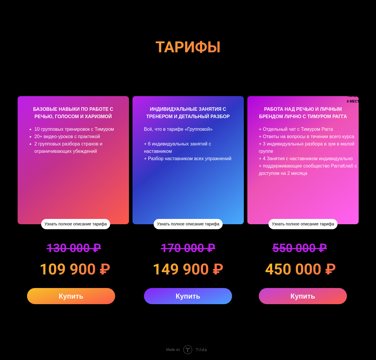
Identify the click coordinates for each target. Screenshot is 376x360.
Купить (71, 296)
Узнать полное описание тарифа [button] (76, 224)
